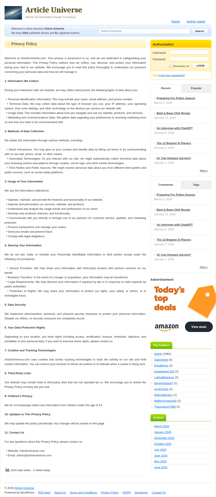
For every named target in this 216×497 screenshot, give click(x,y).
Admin (158, 353)
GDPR (126, 492)
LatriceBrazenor (164, 377)
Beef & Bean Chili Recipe (173, 113)
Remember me (179, 66)
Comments (166, 184)
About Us (60, 492)
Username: (160, 52)
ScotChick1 (161, 389)
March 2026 (161, 426)
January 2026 (162, 432)
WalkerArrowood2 (165, 400)
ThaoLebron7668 (165, 406)
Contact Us (159, 492)
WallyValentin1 (163, 395)
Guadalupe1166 (164, 371)
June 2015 (160, 467)
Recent (165, 88)
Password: (159, 59)
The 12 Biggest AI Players (174, 143)
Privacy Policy (109, 492)
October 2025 (162, 443)
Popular (196, 88)
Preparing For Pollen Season (176, 98)
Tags (196, 184)
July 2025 (160, 449)
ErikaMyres (161, 365)
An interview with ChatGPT (175, 128)
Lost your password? (172, 75)
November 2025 (164, 438)
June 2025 (160, 455)
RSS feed (44, 492)
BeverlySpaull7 (163, 383)
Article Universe (53, 12)
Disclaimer (141, 492)
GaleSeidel (161, 359)
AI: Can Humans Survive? (174, 158)
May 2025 (160, 461)
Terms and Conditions (83, 492)
